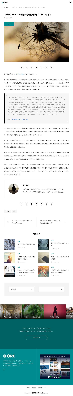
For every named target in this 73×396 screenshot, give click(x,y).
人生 (19, 241)
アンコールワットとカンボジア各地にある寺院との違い (26, 271)
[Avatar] (13, 189)
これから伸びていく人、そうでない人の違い (26, 258)
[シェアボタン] (21, 67)
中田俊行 (26, 185)
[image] (55, 378)
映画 (14, 211)
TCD (45, 387)
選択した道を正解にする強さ (26, 244)
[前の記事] (20, 222)
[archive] (21, 289)
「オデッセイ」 (19, 74)
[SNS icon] (4, 369)
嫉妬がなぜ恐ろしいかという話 (60, 244)
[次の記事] (53, 222)
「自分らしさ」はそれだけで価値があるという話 (60, 271)
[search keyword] (49, 289)
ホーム (28, 387)
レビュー (7, 211)
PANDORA (36, 337)
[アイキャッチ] (9, 244)
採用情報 (40, 387)
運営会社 (34, 387)
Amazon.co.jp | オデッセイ (20, 119)
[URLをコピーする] (51, 67)
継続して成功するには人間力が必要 (60, 258)
